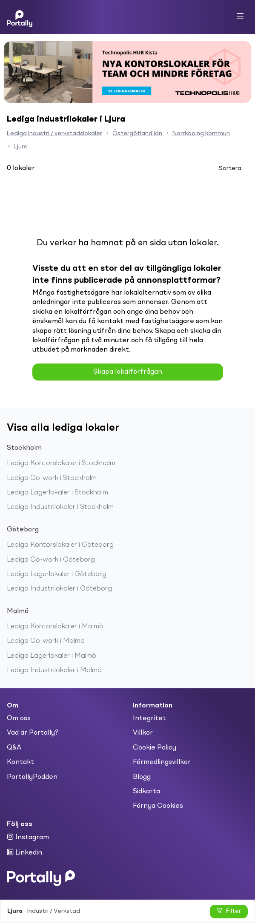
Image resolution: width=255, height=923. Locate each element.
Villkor (143, 733)
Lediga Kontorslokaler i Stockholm (61, 463)
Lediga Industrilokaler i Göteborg (59, 588)
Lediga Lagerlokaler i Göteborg (56, 574)
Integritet (149, 718)
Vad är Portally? (32, 733)
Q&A (14, 747)
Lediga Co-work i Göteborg (51, 560)
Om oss (19, 718)
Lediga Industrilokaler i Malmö (54, 670)
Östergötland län (137, 133)
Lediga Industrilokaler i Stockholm (60, 507)
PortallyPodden (32, 777)
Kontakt (20, 762)
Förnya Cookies (158, 806)
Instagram (28, 837)
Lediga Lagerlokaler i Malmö (51, 656)
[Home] (19, 17)
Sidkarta (146, 791)
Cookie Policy (154, 747)
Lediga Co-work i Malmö (46, 641)
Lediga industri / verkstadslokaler (54, 133)
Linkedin (24, 852)
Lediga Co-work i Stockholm (52, 478)
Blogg (142, 777)
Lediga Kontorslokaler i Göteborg (60, 545)
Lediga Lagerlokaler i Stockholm (57, 492)
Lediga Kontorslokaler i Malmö (55, 626)
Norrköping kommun (201, 133)
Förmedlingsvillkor (162, 762)
